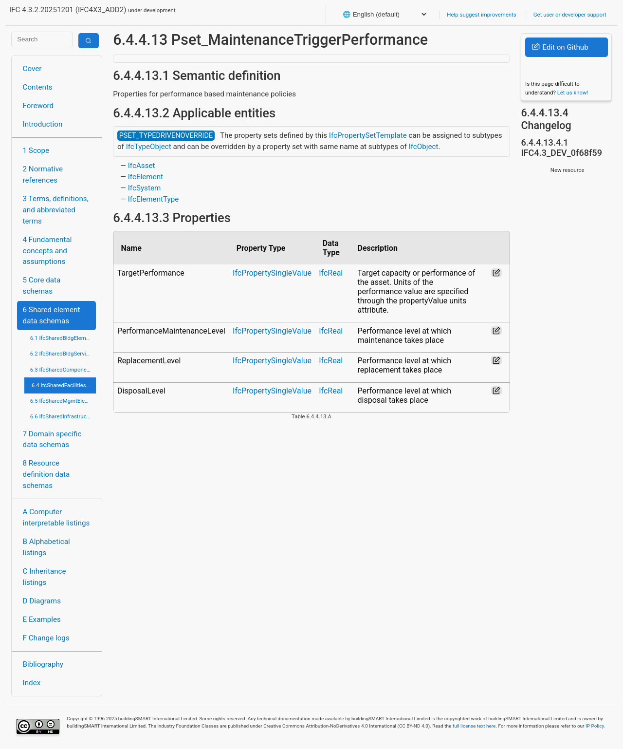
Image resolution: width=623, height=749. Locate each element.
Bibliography (43, 664)
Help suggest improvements (481, 14)
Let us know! (572, 92)
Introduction (43, 124)
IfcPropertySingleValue (272, 273)
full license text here (474, 726)
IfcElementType (153, 199)
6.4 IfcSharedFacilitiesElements (64, 385)
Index (32, 682)
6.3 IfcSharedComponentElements (63, 369)
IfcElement (145, 176)
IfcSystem (144, 188)
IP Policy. (595, 726)
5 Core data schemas (42, 286)
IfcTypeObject (148, 146)
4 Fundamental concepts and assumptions (47, 250)
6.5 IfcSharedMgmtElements (63, 400)
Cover (32, 68)
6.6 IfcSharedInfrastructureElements (63, 416)
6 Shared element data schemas (51, 315)
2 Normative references (43, 175)
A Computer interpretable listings (56, 517)
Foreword (38, 105)
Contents (38, 87)
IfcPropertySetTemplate (368, 135)
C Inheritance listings (44, 577)
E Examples (42, 619)
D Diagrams (42, 601)
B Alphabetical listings (46, 547)
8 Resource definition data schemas (46, 474)
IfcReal (331, 273)
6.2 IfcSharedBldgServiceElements (63, 353)
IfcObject (424, 146)
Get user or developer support (569, 14)
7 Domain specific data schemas (52, 439)
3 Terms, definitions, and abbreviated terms (56, 209)
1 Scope (36, 150)
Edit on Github (560, 47)
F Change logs (46, 638)
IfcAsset (141, 165)
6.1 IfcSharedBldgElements (63, 338)
